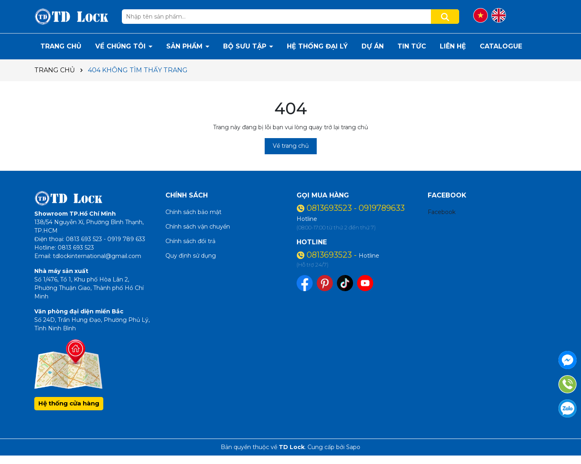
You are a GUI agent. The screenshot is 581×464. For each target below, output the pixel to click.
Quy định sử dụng (190, 255)
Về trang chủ (291, 145)
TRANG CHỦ (61, 46)
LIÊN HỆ (453, 46)
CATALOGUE (501, 46)
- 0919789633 (379, 208)
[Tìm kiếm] (445, 16)
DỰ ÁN (373, 46)
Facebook (442, 212)
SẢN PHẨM (185, 46)
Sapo (353, 447)
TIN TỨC (411, 46)
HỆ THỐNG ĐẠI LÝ (317, 46)
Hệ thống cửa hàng (68, 403)
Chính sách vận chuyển (197, 226)
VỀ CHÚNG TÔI (121, 46)
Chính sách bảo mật (193, 212)
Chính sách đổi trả (190, 241)
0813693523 (330, 208)
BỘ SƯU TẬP (245, 46)
